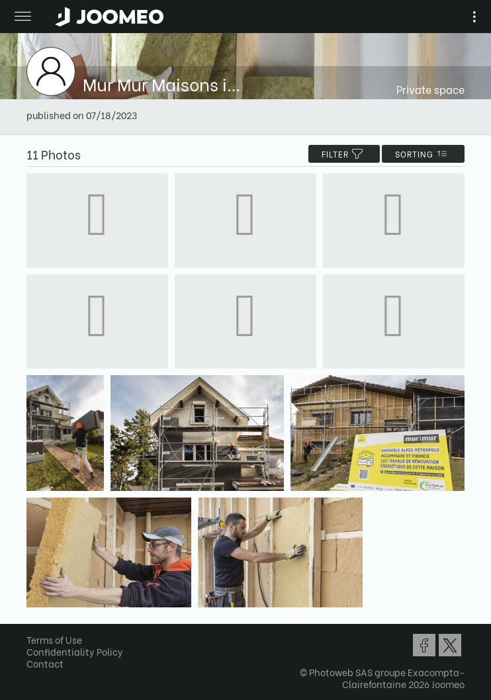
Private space (430, 89)
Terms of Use (54, 639)
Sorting (423, 153)
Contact (45, 663)
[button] (35, 632)
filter (344, 153)
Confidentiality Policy (74, 651)
